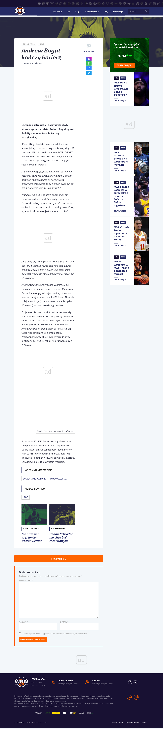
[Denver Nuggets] (69, 3)
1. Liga (84, 12)
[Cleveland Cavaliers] (60, 3)
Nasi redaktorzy (130, 723)
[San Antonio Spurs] (150, 3)
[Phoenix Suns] (137, 3)
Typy (108, 12)
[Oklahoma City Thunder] (124, 3)
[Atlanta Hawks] (39, 3)
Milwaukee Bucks (62, 478)
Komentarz (26, 580)
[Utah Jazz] (159, 3)
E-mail (64, 622)
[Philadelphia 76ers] (133, 3)
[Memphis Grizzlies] (99, 3)
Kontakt (143, 723)
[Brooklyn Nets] (48, 3)
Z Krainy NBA (29, 44)
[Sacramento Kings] (146, 3)
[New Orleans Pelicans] (116, 3)
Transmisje (118, 12)
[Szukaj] (146, 12)
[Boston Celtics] (43, 3)
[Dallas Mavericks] (65, 3)
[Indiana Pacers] (86, 3)
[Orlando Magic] (129, 3)
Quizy (118, 723)
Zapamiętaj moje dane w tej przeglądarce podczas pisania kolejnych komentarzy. (54, 634)
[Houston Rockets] (82, 3)
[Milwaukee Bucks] (107, 3)
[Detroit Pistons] (73, 3)
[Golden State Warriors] (77, 3)
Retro (110, 723)
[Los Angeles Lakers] (95, 3)
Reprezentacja (96, 12)
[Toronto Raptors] (154, 3)
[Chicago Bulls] (56, 3)
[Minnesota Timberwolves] (112, 3)
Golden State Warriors (35, 478)
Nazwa (23, 622)
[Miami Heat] (103, 3)
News (42, 44)
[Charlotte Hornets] (52, 3)
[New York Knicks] (120, 3)
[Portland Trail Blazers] (142, 3)
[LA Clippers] (90, 3)
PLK (76, 12)
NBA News (67, 12)
